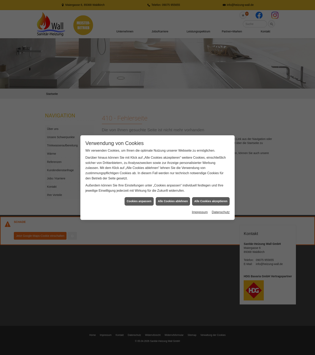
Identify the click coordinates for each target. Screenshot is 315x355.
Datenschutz (221, 211)
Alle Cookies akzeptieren (210, 200)
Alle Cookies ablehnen (173, 200)
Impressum (200, 211)
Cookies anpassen (139, 200)
